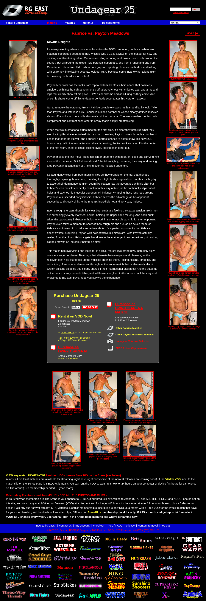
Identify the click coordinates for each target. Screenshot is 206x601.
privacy (130, 525)
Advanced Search (180, 12)
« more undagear (17, 22)
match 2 (70, 22)
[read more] (66, 488)
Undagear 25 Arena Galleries (132, 341)
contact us (65, 525)
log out (166, 525)
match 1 (52, 22)
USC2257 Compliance (80, 530)
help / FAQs (115, 525)
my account (83, 525)
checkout (98, 525)
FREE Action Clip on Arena (131, 348)
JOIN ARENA (67, 332)
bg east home (111, 22)
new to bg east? (45, 525)
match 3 (87, 22)
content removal (148, 525)
